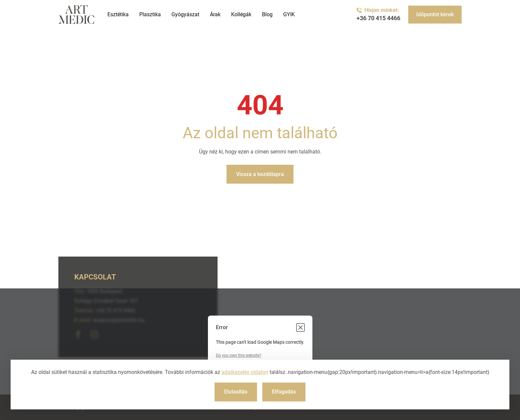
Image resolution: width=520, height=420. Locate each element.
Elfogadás (284, 392)
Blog (267, 14)
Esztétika (118, 14)
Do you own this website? (238, 355)
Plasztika (150, 14)
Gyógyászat (185, 14)
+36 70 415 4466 (378, 18)
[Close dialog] (300, 327)
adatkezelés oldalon (245, 372)
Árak (215, 14)
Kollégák (241, 14)
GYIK (289, 14)
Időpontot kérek (435, 14)
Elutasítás (235, 392)
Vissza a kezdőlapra (260, 174)
